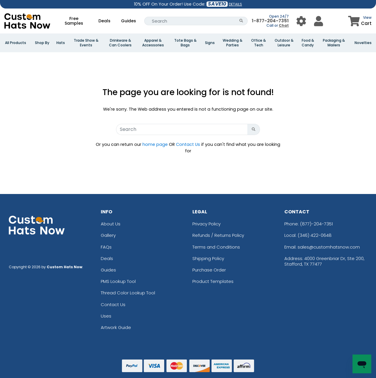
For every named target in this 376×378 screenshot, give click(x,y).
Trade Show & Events (86, 43)
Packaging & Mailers (334, 43)
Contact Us (188, 144)
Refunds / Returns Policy (218, 235)
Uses (106, 316)
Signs (210, 43)
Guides (128, 21)
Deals (104, 21)
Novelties (363, 43)
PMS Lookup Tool (118, 281)
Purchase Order (209, 270)
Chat (284, 25)
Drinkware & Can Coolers (120, 43)
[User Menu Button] (301, 21)
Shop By (42, 43)
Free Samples (74, 21)
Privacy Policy (206, 224)
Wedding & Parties (232, 43)
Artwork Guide (116, 327)
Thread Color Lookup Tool (128, 293)
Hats (60, 43)
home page (155, 144)
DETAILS (235, 4)
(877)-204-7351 (316, 224)
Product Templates (213, 281)
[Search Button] (241, 21)
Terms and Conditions (216, 247)
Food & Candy (308, 43)
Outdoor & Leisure (284, 43)
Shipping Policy (208, 258)
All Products (15, 43)
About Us (110, 224)
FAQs (106, 247)
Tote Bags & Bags (185, 43)
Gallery (108, 235)
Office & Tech (258, 43)
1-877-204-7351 (270, 21)
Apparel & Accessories (153, 43)
